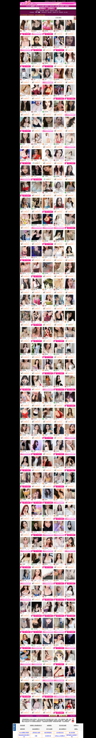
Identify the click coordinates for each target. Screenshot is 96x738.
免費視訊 (40, 30)
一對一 (29, 30)
